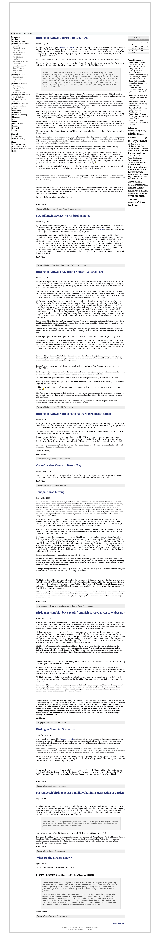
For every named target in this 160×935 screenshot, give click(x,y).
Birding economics (19, 41)
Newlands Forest (19, 59)
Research (15, 128)
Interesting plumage (19, 115)
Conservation (17, 108)
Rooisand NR (18, 64)
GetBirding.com (78, 927)
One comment (88, 606)
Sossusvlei (17, 90)
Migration (16, 117)
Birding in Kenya (18, 75)
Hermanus (16, 50)
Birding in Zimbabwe (20, 104)
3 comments (68, 407)
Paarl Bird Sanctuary (20, 61)
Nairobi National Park (66, 47)
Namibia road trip (67, 739)
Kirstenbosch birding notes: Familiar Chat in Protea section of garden (80, 792)
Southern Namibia (19, 92)
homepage (44, 606)
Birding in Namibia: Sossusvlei (55, 729)
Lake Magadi (17, 79)
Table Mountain (18, 68)
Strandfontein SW (19, 66)
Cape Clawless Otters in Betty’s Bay (58, 465)
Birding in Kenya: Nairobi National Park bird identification (73, 413)
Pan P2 (101, 229)
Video (14, 130)
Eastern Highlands (19, 106)
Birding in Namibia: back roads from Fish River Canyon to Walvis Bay (80, 612)
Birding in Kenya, (50, 209)
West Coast (17, 72)
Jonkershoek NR (19, 52)
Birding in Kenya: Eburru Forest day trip (62, 37)
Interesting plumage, (64, 606)
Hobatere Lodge (19, 88)
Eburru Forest (18, 77)
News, (46, 916)
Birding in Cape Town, (52, 265)
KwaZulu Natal (18, 97)
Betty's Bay (17, 46)
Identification (17, 112)
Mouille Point (18, 57)
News (14, 119)
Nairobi (15, 81)
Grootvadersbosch (19, 48)
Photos (14, 121)
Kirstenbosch (17, 55)
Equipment (16, 110)
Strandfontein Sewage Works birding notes (63, 215)
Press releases (17, 124)
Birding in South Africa (21, 95)
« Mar (133, 53)
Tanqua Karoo (18, 70)
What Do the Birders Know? (54, 857)
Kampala (16, 101)
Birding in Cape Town (20, 44)
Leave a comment (74, 209)
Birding (15, 39)
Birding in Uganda (19, 99)
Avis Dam (16, 86)
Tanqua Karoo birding (50, 492)
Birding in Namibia (19, 84)
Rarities (15, 126)
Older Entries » (119, 923)
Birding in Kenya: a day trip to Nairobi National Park (70, 271)
